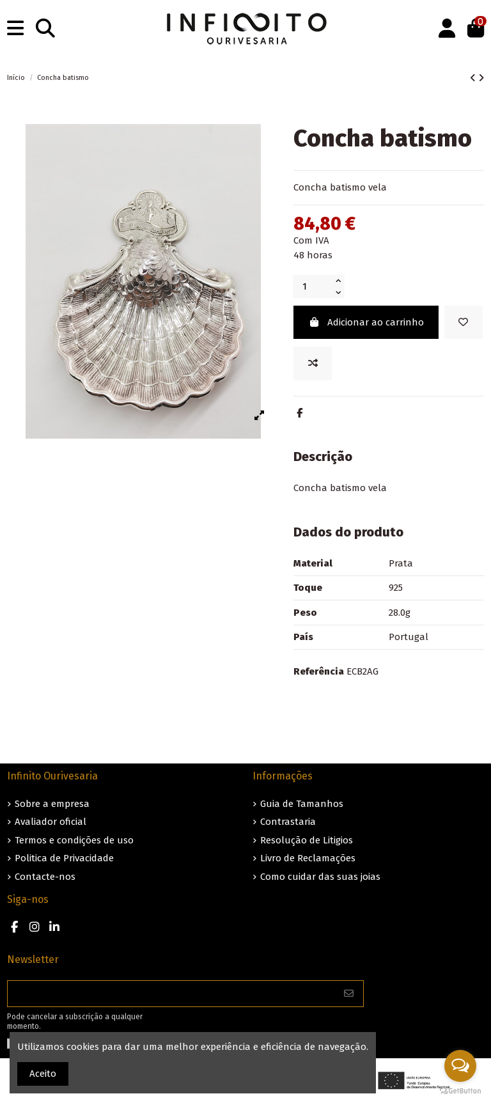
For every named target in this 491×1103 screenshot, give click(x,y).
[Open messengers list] (460, 1066)
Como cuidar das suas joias (320, 876)
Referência (318, 671)
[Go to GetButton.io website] (460, 1090)
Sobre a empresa (52, 804)
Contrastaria (288, 821)
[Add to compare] (312, 363)
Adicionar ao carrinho (366, 322)
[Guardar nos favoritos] (463, 323)
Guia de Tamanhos (301, 804)
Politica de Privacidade (64, 858)
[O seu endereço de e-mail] (171, 994)
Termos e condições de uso (74, 840)
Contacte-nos (45, 876)
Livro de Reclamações (307, 858)
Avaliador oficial (50, 821)
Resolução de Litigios (306, 840)
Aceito (42, 1073)
